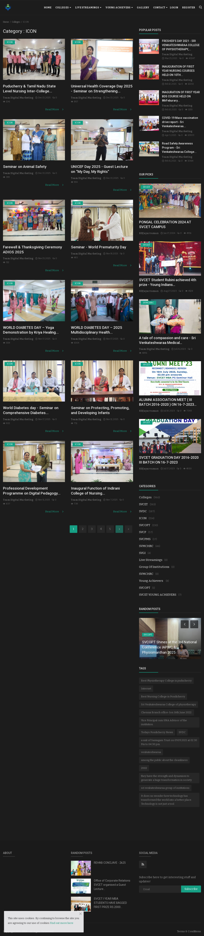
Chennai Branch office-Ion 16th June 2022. (166, 708)
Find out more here (61, 922)
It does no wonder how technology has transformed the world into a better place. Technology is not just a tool (166, 795)
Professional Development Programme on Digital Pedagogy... (29, 493)
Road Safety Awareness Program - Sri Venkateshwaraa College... (179, 147)
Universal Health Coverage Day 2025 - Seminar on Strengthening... (101, 92)
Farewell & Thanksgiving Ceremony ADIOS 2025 (26, 248)
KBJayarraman (147, 233)
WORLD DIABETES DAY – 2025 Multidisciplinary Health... (101, 325)
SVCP (142, 528)
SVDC (143, 507)
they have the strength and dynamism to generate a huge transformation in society (166, 773)
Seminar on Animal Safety (28, 168)
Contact (160, 7)
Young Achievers (119, 7)
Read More (55, 106)
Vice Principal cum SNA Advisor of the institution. (164, 718)
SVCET (143, 500)
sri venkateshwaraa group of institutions (165, 783)
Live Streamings (88, 7)
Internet (146, 684)
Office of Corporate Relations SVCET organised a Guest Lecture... (112, 881)
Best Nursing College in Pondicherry (163, 692)
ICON (143, 514)
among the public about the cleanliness (164, 756)
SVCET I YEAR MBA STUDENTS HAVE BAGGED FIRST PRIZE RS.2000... (110, 899)
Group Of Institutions (154, 563)
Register (188, 7)
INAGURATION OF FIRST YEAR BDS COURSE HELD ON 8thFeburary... (181, 96)
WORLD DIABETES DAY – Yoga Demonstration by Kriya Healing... (33, 328)
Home (47, 7)
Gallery (143, 7)
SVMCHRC (146, 542)
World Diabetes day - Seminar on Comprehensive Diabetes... (32, 407)
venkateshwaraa (151, 748)
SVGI (142, 549)
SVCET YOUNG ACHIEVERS (157, 590)
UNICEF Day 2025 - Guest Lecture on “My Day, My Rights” (102, 171)
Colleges (63, 7)
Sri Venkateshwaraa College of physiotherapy (168, 700)
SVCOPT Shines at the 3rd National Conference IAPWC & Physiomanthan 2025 (169, 643)
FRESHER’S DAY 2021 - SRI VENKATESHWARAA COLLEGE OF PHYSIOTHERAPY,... (181, 45)
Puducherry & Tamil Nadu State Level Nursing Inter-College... (33, 89)
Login (174, 7)
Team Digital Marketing (16, 99)
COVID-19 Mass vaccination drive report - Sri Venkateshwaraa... (180, 122)
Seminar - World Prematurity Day (98, 248)
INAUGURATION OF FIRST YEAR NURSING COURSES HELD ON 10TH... (178, 70)
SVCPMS (145, 535)
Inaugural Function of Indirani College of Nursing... (99, 490)
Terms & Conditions (189, 927)
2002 (144, 764)
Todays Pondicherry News (157, 728)
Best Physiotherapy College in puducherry (166, 676)
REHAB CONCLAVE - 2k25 (110, 858)
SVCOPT (144, 521)
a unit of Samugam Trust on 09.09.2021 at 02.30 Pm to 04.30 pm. (169, 738)
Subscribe (191, 885)
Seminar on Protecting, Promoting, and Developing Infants (97, 410)
